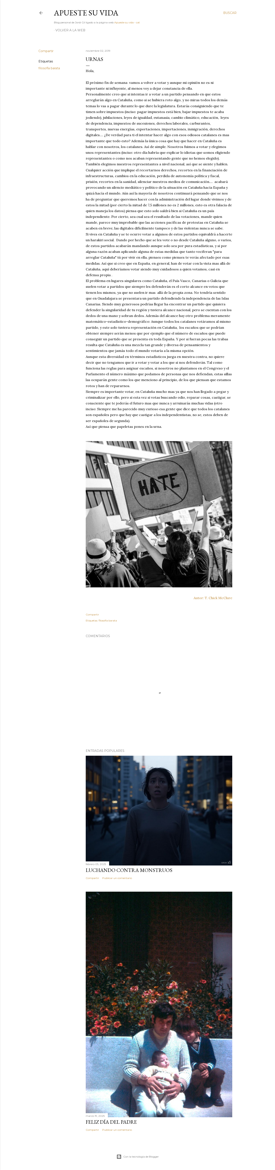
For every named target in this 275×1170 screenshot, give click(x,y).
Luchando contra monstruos (129, 870)
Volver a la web (70, 30)
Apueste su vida (86, 13)
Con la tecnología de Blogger (137, 1156)
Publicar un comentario (117, 878)
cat (138, 22)
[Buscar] (230, 13)
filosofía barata (49, 68)
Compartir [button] (45, 51)
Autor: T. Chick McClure (213, 598)
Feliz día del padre (111, 1122)
